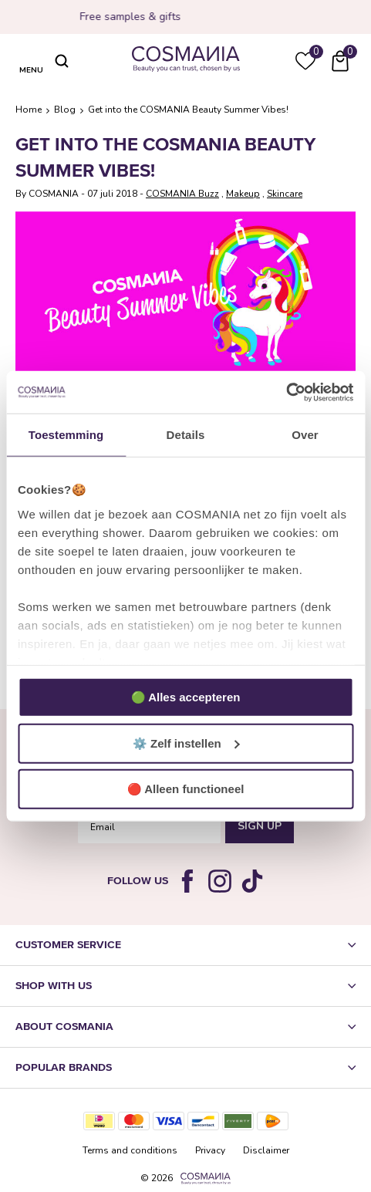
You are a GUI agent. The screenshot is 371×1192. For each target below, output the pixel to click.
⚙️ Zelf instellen (186, 742)
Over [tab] (305, 434)
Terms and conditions (130, 1150)
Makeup (243, 193)
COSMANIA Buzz (182, 193)
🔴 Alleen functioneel (186, 788)
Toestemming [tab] (66, 434)
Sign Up (260, 826)
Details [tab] (186, 434)
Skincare (284, 193)
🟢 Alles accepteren (186, 697)
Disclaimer (266, 1150)
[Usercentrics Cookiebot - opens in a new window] (285, 392)
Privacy (210, 1150)
